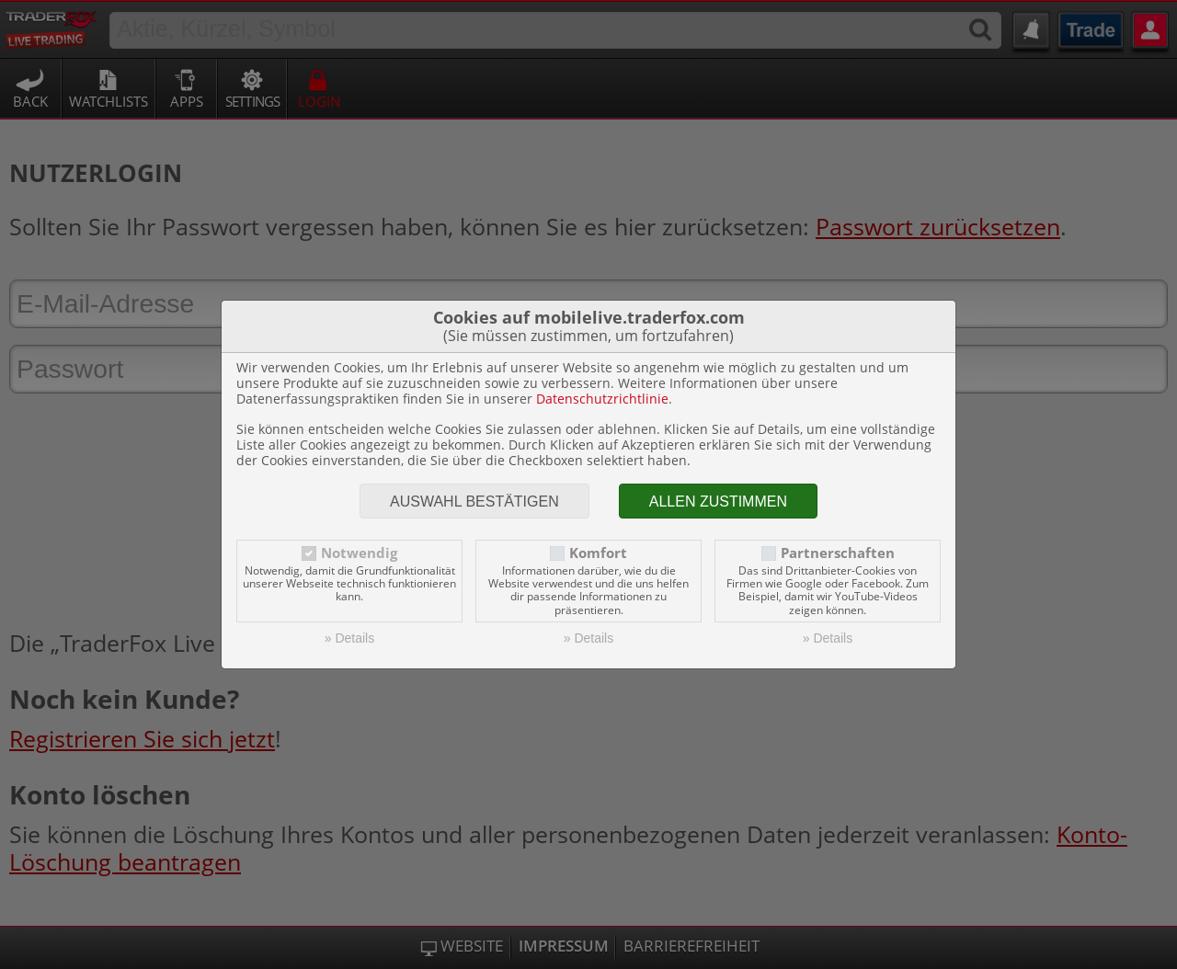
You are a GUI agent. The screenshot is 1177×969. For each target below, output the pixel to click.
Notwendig (359, 553)
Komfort (598, 553)
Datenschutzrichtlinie (602, 398)
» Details (349, 638)
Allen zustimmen (718, 501)
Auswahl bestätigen (474, 501)
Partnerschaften (838, 553)
